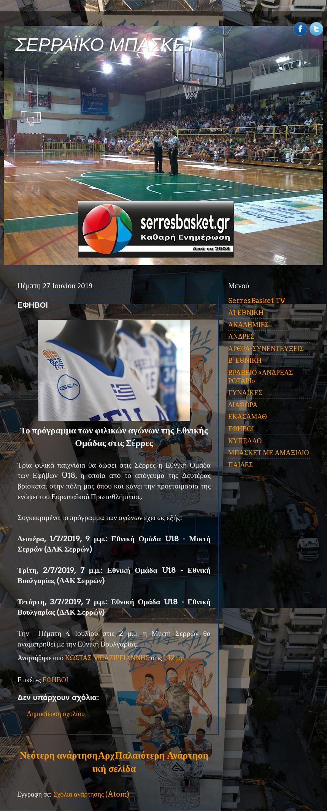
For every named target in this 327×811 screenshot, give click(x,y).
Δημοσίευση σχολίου (56, 714)
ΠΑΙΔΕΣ (240, 465)
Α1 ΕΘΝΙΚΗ (246, 312)
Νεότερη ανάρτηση (58, 755)
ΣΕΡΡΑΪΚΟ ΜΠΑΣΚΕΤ (105, 45)
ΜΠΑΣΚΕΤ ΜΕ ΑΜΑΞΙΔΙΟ (268, 453)
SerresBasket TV (256, 301)
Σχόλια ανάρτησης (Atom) (91, 794)
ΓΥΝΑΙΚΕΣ (245, 393)
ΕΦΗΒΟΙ (55, 680)
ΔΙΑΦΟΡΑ (242, 405)
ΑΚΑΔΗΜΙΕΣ (248, 325)
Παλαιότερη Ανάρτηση (161, 755)
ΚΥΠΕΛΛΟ (245, 441)
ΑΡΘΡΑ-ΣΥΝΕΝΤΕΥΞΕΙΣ (266, 349)
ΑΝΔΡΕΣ (241, 336)
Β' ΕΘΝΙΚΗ (245, 360)
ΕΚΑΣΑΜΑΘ (247, 417)
